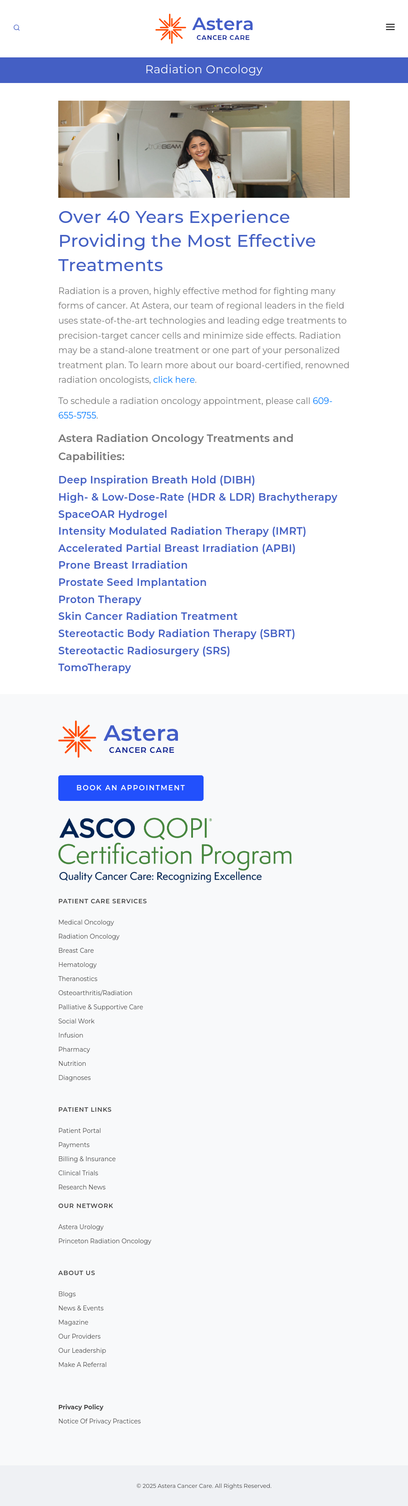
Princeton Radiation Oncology (104, 1241)
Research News (82, 1187)
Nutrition (72, 1064)
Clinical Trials (78, 1173)
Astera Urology (81, 1227)
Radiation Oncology (89, 936)
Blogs (67, 1294)
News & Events (80, 1308)
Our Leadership (82, 1351)
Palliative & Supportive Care (100, 1007)
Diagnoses (74, 1078)
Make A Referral (82, 1365)
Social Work (76, 1021)
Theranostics (78, 979)
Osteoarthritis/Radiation (95, 993)
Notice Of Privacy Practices (99, 1421)
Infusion (70, 1035)
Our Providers (79, 1336)
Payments (74, 1145)
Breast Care (76, 951)
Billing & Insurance (87, 1159)
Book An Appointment (130, 788)
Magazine (73, 1322)
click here (174, 379)
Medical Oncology (86, 922)
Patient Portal (79, 1131)
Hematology (77, 965)
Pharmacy (74, 1049)
